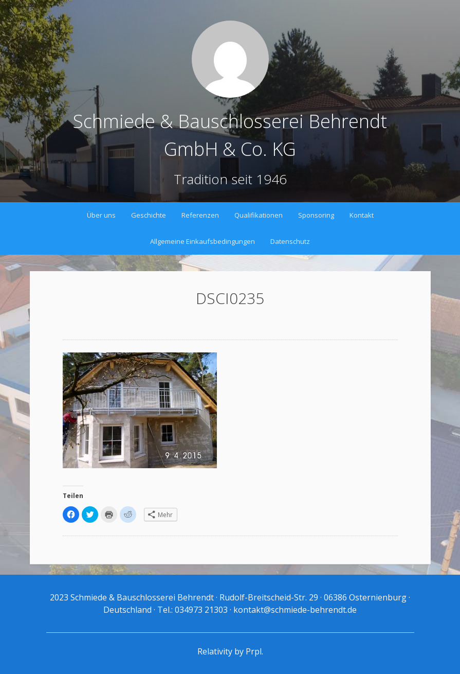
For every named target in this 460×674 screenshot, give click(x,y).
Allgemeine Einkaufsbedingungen (202, 241)
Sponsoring (316, 215)
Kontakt (361, 215)
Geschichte (148, 215)
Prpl (254, 651)
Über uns (101, 215)
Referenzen (200, 215)
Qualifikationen (258, 215)
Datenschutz (290, 241)
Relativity (214, 651)
